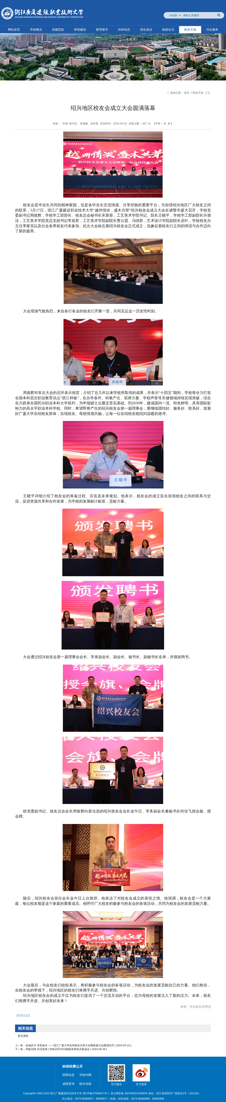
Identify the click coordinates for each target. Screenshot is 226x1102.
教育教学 (102, 29)
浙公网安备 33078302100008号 (129, 1093)
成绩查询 (68, 1083)
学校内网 (85, 1075)
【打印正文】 (23, 1015)
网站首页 (14, 29)
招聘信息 (68, 1075)
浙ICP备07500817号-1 (96, 1093)
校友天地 (190, 29)
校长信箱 (85, 1083)
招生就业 (146, 29)
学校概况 (36, 29)
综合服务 (212, 29)
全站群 (173, 15)
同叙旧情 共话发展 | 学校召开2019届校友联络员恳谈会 (58, 1049)
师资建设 (80, 29)
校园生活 (168, 29)
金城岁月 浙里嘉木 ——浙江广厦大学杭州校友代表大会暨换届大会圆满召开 (70, 1045)
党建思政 (58, 29)
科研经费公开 (72, 1066)
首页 (186, 92)
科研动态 (124, 29)
